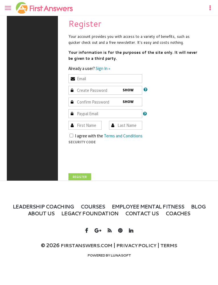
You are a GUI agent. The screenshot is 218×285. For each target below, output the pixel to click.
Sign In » (103, 68)
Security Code (82, 142)
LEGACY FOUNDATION (116, 213)
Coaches (109, 220)
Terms (174, 252)
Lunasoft (120, 261)
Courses (102, 206)
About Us (61, 213)
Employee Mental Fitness (166, 206)
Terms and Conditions (123, 136)
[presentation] (111, 156)
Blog (30, 213)
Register (80, 177)
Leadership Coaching (45, 206)
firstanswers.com (83, 252)
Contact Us (177, 213)
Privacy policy (138, 252)
